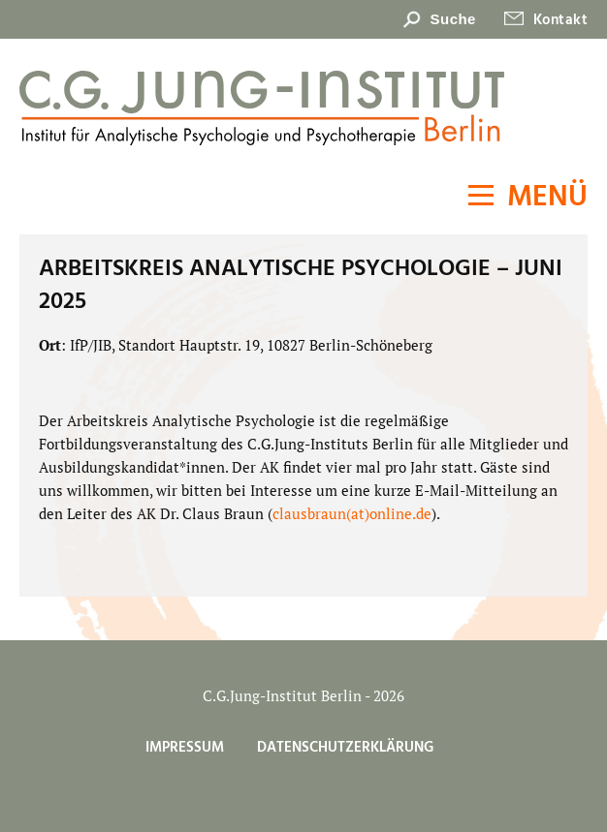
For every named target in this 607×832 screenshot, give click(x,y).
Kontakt (560, 20)
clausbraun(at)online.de (351, 513)
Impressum (184, 747)
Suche (453, 19)
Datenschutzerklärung (345, 747)
